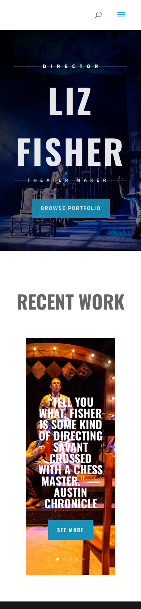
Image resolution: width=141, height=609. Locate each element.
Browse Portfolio (71, 208)
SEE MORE (70, 530)
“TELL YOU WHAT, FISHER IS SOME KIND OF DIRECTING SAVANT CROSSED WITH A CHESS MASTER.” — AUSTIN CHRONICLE (70, 452)
